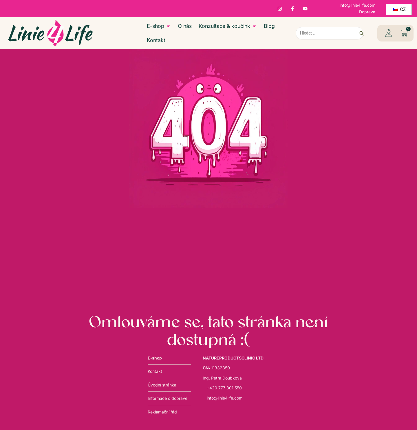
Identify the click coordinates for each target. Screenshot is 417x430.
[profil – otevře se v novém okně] (388, 33)
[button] (403, 33)
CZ (399, 9)
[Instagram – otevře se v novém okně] (279, 8)
